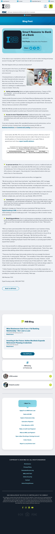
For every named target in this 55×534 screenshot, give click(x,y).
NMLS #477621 (27, 473)
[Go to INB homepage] (6, 6)
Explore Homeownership (27, 418)
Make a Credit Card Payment (27, 429)
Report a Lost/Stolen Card (27, 443)
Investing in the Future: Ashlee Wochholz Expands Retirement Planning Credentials (25, 342)
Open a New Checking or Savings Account (27, 436)
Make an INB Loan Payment (27, 432)
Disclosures (27, 464)
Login (51, 6)
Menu (45, 6)
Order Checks (27, 440)
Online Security (27, 477)
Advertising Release (27, 483)
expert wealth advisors (26, 141)
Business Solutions (8, 127)
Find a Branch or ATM (27, 425)
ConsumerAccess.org (27, 470)
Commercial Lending (23, 127)
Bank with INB (27, 414)
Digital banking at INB (9, 210)
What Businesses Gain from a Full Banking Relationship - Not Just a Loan (22, 330)
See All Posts (27, 354)
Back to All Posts (10, 288)
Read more (10, 334)
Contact (27, 480)
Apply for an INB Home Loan (27, 410)
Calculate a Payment (27, 421)
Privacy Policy (27, 467)
